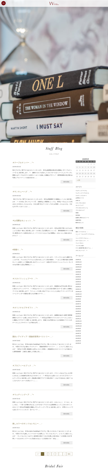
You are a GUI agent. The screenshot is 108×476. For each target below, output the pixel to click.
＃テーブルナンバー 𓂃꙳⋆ (23, 163)
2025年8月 (78, 272)
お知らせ (78, 200)
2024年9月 (78, 299)
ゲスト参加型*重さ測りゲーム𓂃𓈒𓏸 (84, 248)
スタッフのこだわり (81, 203)
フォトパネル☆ (79, 243)
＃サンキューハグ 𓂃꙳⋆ (22, 192)
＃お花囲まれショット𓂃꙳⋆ (23, 221)
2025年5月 (78, 279)
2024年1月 (78, 318)
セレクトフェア (79, 205)
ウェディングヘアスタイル (82, 193)
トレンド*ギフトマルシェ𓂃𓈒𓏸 (83, 238)
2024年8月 (78, 301)
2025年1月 (78, 289)
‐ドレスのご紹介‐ (80, 245)
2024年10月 (79, 296)
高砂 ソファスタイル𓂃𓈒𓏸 (82, 231)
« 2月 (78, 180)
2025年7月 (78, 274)
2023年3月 (78, 343)
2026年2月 (78, 259)
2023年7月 (78, 333)
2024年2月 (78, 316)
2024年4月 (78, 311)
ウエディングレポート (81, 195)
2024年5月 (78, 308)
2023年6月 (78, 336)
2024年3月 (78, 313)
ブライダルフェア (80, 210)
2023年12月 (79, 321)
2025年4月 (78, 281)
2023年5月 (78, 338)
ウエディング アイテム (81, 190)
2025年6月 (78, 276)
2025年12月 (79, 262)
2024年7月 (78, 304)
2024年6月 (78, 306)
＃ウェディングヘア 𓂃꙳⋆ (23, 395)
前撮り (77, 212)
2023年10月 (79, 326)
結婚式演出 (78, 220)
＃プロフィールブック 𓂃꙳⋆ (24, 366)
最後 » (69, 454)
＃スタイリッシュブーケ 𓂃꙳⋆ (25, 279)
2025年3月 (78, 284)
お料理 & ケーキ (80, 198)
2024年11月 (79, 294)
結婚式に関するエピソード (82, 217)
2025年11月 (79, 264)
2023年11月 (79, 323)
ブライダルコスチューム (82, 208)
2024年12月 (79, 291)
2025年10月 (79, 267)
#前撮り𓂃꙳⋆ (17, 250)
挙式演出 (78, 215)
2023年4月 (78, 340)
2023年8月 (78, 331)
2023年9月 (78, 328)
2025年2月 (78, 286)
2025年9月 (78, 269)
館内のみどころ (79, 222)
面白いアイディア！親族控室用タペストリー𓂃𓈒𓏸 (32, 337)
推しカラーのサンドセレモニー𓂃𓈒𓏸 (27, 424)
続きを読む (67, 181)
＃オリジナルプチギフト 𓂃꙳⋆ (25, 308)
